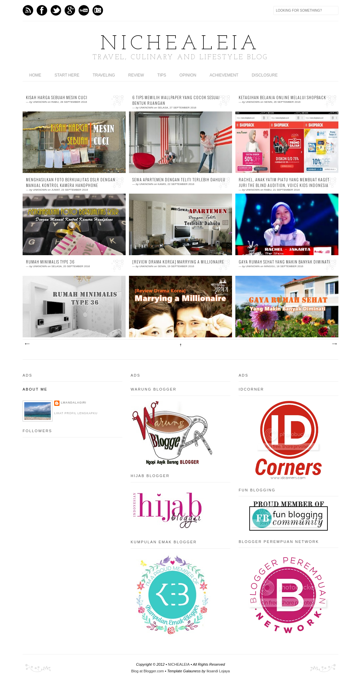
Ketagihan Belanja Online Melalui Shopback (282, 97)
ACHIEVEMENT (224, 75)
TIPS (161, 75)
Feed (28, 10)
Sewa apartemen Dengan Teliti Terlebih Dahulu (178, 179)
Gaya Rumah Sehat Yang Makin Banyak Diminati (284, 261)
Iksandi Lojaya (218, 671)
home (35, 75)
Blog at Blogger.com (147, 671)
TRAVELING (104, 75)
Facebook (42, 10)
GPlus (69, 10)
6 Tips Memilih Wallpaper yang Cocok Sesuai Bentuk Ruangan (176, 100)
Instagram (97, 10)
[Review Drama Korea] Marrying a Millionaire (178, 261)
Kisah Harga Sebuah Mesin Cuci (56, 97)
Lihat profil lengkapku (75, 413)
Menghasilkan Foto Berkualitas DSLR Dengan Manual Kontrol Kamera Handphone (70, 182)
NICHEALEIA (180, 44)
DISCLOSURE (265, 75)
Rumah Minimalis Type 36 (50, 261)
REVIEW (136, 75)
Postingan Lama (334, 344)
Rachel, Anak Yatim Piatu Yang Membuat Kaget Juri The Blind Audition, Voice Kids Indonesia (284, 182)
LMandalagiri (73, 402)
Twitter (56, 10)
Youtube (83, 10)
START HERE (67, 75)
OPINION (188, 75)
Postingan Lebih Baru (27, 344)
